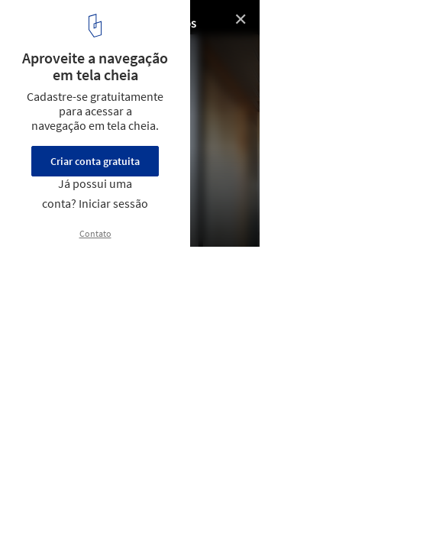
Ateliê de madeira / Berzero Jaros (105, 24)
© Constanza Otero (59, 45)
